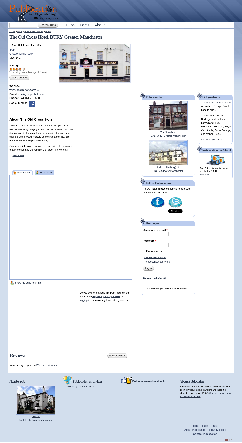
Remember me (154, 251)
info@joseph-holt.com (32, 94)
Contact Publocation (205, 433)
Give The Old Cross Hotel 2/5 (14, 69)
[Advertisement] (147, 10)
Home (12, 31)
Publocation (23, 172)
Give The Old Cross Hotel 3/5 (17, 69)
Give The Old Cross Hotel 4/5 (20, 69)
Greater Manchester (33, 31)
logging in (85, 300)
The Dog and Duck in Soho (216, 102)
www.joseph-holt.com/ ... (25, 89)
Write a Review (19, 77)
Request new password (157, 261)
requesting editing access (106, 296)
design (229, 440)
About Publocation (195, 429)
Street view (46, 172)
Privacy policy (217, 429)
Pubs (70, 25)
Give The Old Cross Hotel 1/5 (11, 69)
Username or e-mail (155, 230)
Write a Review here (47, 365)
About (99, 25)
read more (18, 155)
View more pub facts (211, 139)
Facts (84, 25)
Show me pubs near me (28, 282)
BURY (48, 31)
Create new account (155, 257)
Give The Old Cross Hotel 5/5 (24, 69)
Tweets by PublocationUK (80, 386)
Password (149, 240)
